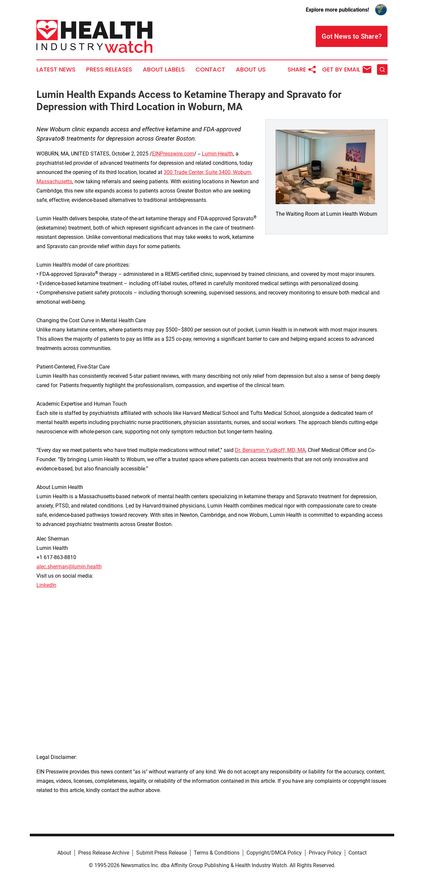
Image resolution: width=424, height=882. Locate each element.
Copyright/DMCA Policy (274, 853)
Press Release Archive (103, 853)
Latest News (56, 69)
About (64, 853)
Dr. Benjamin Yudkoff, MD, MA (270, 450)
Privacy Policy (325, 853)
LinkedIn (46, 585)
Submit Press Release (161, 853)
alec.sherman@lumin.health (69, 566)
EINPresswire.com (173, 154)
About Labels (164, 69)
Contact (210, 69)
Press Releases (109, 69)
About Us (251, 69)
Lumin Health (217, 154)
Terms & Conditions (216, 853)
